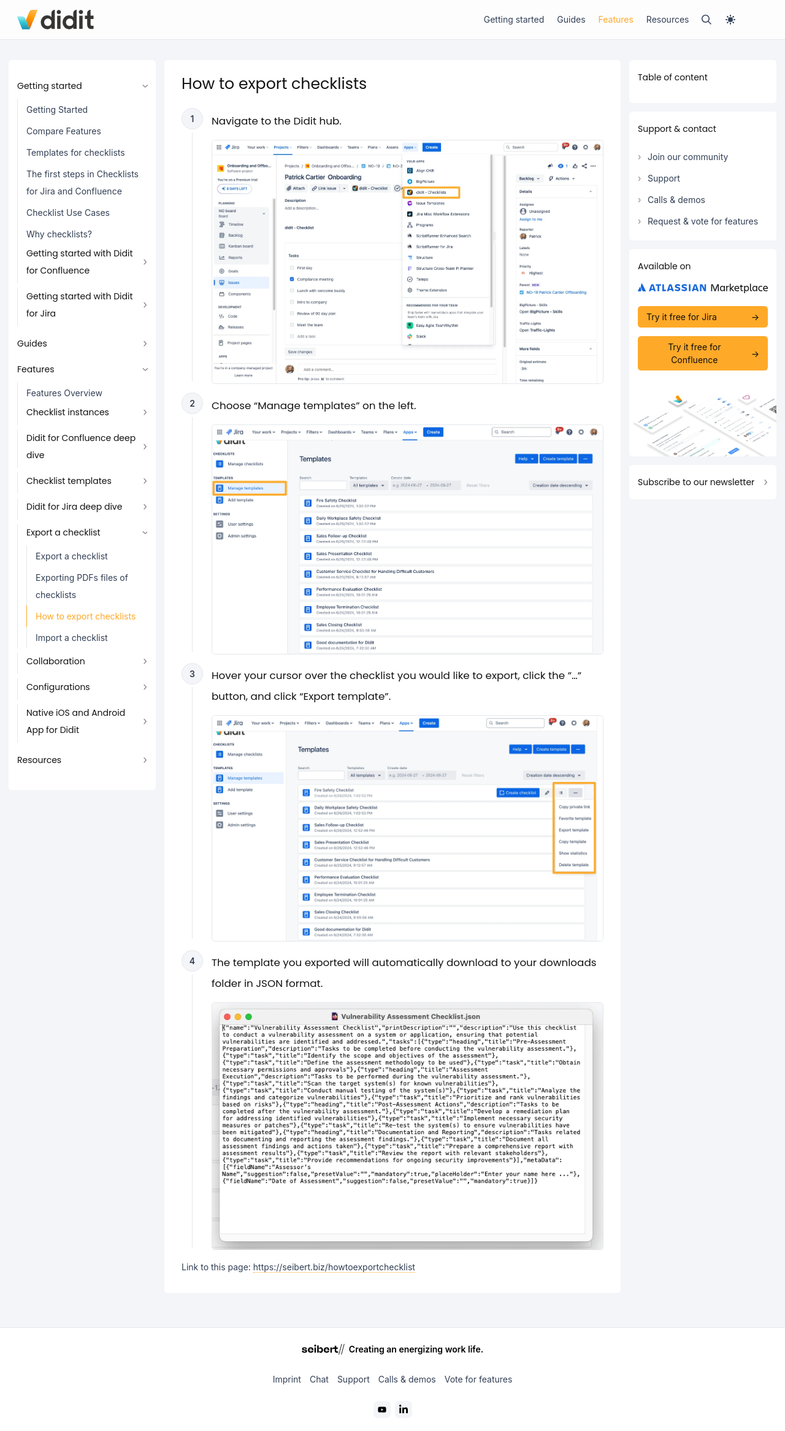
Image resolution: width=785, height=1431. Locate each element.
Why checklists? (59, 234)
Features (616, 19)
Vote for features (479, 1379)
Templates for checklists (75, 152)
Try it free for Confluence (694, 353)
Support (664, 178)
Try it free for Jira (681, 317)
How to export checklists (86, 616)
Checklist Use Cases (68, 212)
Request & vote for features (703, 221)
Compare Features (63, 131)
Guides (571, 19)
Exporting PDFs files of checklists (82, 586)
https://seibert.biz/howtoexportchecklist (334, 1267)
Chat (319, 1379)
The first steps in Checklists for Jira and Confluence (82, 182)
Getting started (514, 19)
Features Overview (64, 393)
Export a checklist (72, 556)
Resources (667, 19)
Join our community (688, 157)
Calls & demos (676, 199)
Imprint (287, 1379)
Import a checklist (72, 637)
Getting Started (57, 109)
